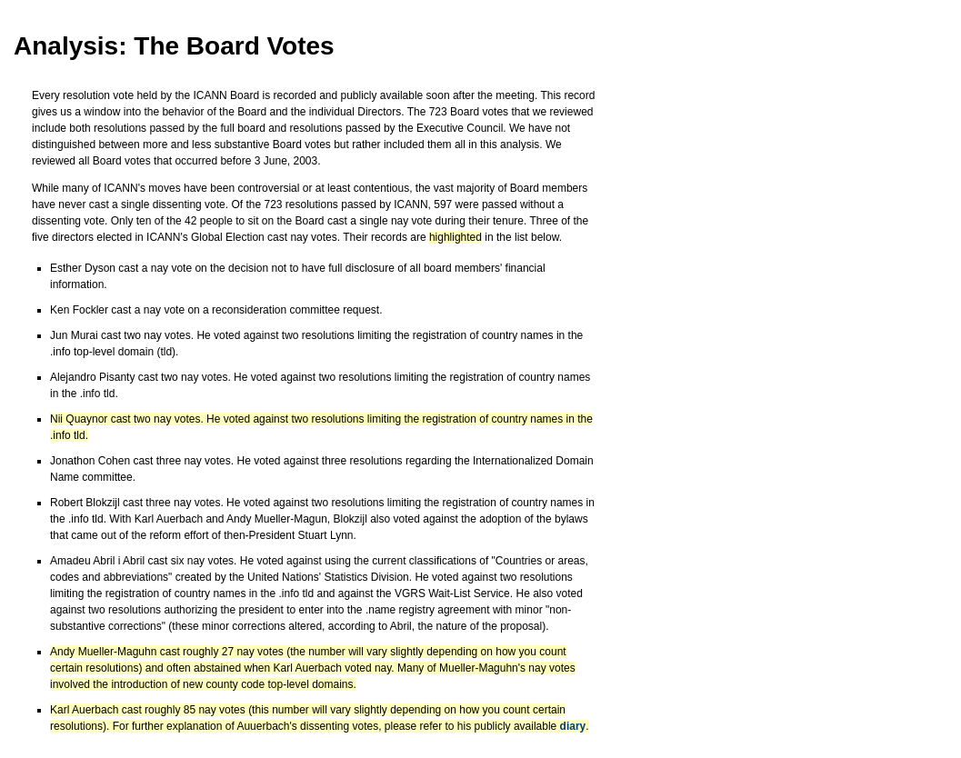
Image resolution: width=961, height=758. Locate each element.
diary (573, 726)
